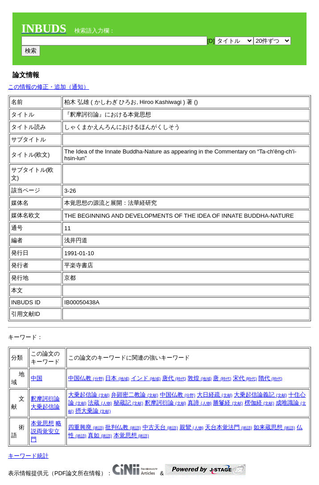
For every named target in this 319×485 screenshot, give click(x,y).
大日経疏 (215, 394)
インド (146, 378)
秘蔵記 (128, 402)
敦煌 (200, 378)
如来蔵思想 (274, 427)
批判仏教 (123, 427)
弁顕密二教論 (134, 394)
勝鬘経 (228, 402)
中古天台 (160, 427)
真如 (100, 435)
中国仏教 (86, 378)
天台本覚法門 (228, 427)
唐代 (174, 378)
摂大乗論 (93, 410)
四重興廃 (86, 427)
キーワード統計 (28, 455)
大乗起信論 (45, 406)
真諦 (200, 402)
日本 (117, 378)
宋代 (245, 378)
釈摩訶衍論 (45, 398)
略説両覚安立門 (46, 431)
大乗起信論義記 (260, 394)
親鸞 (192, 427)
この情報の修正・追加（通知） (48, 86)
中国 (36, 378)
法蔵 (100, 402)
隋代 (270, 378)
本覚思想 (42, 423)
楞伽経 (259, 402)
